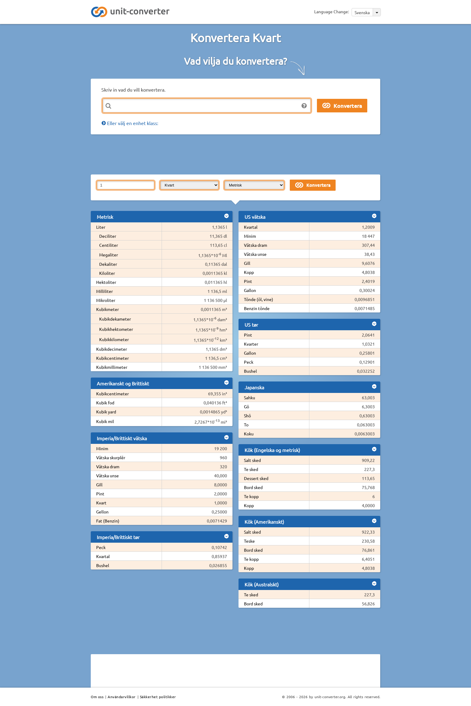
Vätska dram (107, 466)
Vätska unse (107, 475)
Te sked (251, 469)
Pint (100, 493)
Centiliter (108, 245)
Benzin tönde (257, 308)
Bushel (102, 565)
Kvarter (251, 344)
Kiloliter (107, 273)
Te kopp (251, 496)
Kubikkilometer (114, 339)
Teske (249, 541)
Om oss (97, 696)
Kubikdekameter (115, 319)
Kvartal (103, 556)
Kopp (249, 272)
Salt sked (252, 460)
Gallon (250, 290)
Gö (246, 406)
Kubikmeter (107, 309)
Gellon (102, 511)
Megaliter (108, 254)
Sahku (249, 397)
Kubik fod (105, 402)
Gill (99, 484)
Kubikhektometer (116, 329)
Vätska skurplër (110, 457)
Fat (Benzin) (107, 520)
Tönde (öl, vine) (258, 299)
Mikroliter (105, 300)
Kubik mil (105, 421)
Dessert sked (256, 478)
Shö (247, 415)
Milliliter (104, 291)
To (246, 424)
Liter (100, 227)
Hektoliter (106, 282)
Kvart (101, 502)
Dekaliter (108, 264)
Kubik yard (106, 411)
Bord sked (253, 487)
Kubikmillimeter (111, 367)
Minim (102, 448)
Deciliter (107, 236)
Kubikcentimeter (112, 358)
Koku (249, 433)
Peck (101, 547)
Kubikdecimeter (111, 349)
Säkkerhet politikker (158, 696)
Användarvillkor (122, 696)
